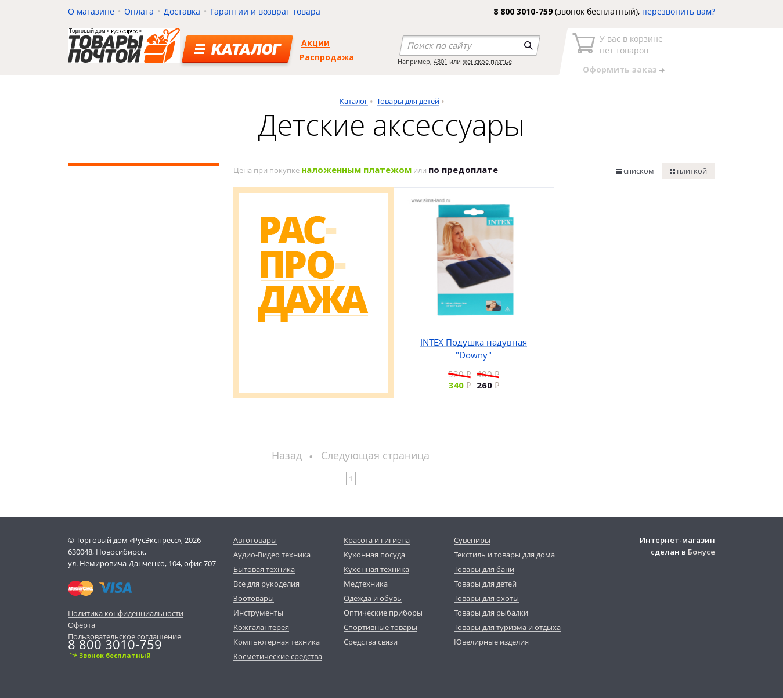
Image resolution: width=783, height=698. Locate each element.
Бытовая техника (264, 569)
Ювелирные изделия (491, 641)
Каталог (354, 101)
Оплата (139, 11)
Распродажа (327, 57)
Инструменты (258, 612)
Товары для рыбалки (491, 612)
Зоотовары (253, 598)
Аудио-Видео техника (272, 554)
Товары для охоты (486, 598)
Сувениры (472, 540)
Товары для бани (484, 569)
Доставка (182, 11)
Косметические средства (277, 656)
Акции (315, 42)
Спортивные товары (380, 627)
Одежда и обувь (373, 598)
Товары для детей (408, 101)
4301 (441, 61)
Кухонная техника (376, 569)
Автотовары (255, 540)
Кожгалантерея (261, 627)
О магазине (91, 11)
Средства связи (371, 641)
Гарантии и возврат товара (265, 11)
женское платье (487, 61)
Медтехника (366, 583)
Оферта (81, 625)
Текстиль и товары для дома (504, 554)
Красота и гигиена (377, 540)
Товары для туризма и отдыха (507, 627)
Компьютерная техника (276, 641)
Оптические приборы (383, 612)
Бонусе (701, 551)
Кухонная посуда (374, 554)
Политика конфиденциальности (125, 613)
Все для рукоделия (266, 583)
